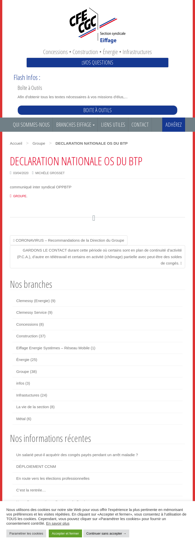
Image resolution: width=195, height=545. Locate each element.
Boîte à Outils (30, 87)
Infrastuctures (27, 395)
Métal (21, 419)
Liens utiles (113, 124)
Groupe (38, 143)
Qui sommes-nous (31, 124)
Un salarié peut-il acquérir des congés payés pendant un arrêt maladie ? (77, 455)
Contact (140, 124)
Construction (27, 336)
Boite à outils (97, 110)
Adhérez (174, 124)
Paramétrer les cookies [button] (26, 533)
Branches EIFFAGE (75, 124)
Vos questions (97, 62)
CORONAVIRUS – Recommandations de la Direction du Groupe (68, 240)
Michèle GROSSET (49, 173)
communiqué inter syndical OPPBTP (41, 187)
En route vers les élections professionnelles (53, 478)
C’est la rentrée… (31, 490)
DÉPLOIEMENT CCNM (36, 466)
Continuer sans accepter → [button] (106, 533)
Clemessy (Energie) (33, 301)
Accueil (16, 143)
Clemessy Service (31, 312)
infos (20, 383)
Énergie (22, 359)
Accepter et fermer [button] (65, 533)
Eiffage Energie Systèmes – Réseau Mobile (53, 348)
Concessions (27, 324)
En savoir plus (57, 523)
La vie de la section (32, 407)
